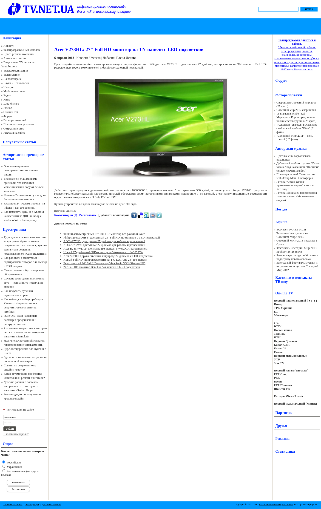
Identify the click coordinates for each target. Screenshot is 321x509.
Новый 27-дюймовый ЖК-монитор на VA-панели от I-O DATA (103, 252)
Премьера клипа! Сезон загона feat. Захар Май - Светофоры (295, 176)
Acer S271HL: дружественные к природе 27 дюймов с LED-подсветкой (108, 256)
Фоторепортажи (288, 95)
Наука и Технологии (16, 83)
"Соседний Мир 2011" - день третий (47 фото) (294, 137)
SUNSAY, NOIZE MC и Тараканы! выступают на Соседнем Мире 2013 (292, 233)
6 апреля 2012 (64, 58)
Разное (7, 107)
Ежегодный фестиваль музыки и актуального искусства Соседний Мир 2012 (297, 266)
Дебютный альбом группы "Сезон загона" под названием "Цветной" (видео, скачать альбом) (298, 166)
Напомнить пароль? (15, 434)
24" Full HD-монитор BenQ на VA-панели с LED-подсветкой (101, 267)
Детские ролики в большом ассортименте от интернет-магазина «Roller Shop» (21, 386)
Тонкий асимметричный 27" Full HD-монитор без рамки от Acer (104, 234)
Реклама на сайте (14, 132)
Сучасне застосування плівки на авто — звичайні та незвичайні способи (24, 282)
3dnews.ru (71, 210)
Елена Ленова (126, 58)
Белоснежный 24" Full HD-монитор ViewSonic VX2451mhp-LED (104, 263)
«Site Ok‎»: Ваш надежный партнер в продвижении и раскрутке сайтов (20, 320)
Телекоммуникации (15, 70)
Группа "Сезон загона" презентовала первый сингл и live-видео (295, 185)
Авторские (11, 155)
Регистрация (32, 504)
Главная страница (12, 504)
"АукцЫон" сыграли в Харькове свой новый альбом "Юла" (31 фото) (296, 128)
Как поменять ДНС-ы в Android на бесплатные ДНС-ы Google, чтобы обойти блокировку (24, 216)
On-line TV (284, 293)
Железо (96, 58)
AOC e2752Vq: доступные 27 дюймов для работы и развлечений (104, 241)
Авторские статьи (14, 58)
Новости (8, 45)
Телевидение (11, 74)
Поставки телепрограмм (18, 124)
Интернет (9, 87)
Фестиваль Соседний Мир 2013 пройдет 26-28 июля (296, 249)
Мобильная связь (14, 91)
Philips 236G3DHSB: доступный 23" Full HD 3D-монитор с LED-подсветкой (111, 237)
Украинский (14, 467)
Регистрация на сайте (20, 409)
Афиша (281, 222)
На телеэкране (12, 79)
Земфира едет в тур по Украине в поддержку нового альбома (297, 257)
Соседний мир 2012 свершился (296, 110)
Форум (7, 116)
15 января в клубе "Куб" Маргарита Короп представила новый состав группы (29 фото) (296, 117)
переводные (34, 155)
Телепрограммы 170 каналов (21, 50)
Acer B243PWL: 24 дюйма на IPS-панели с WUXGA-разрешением (105, 248)
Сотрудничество (13, 128)
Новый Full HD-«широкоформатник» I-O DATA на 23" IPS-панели (105, 259)
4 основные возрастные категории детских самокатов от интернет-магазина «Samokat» (25, 332)
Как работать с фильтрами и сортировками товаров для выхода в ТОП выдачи (25, 262)
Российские (13, 462)
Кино (6, 99)
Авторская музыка (291, 148)
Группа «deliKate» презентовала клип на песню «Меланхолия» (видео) (296, 196)
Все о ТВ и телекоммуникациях (276, 504)
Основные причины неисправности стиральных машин (21, 170)
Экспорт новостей (14, 120)
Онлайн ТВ (10, 112)
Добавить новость (51, 504)
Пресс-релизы (14, 229)
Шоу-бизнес (11, 103)
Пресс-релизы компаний (18, 54)
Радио (7, 95)
